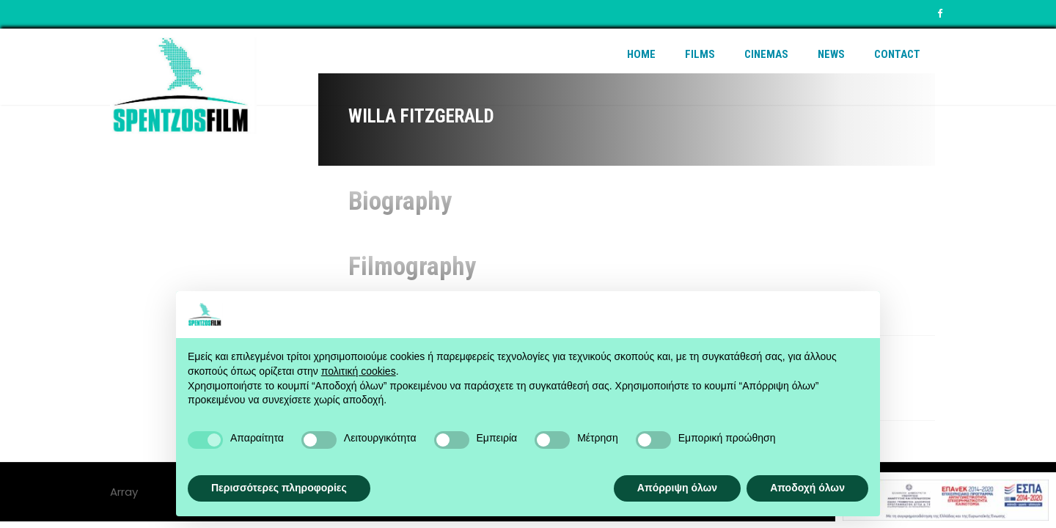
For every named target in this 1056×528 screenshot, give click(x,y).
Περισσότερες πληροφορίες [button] (279, 488)
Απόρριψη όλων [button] (677, 488)
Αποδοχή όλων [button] (807, 488)
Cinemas (766, 54)
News (831, 54)
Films (700, 54)
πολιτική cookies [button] (358, 371)
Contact (897, 54)
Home (641, 54)
